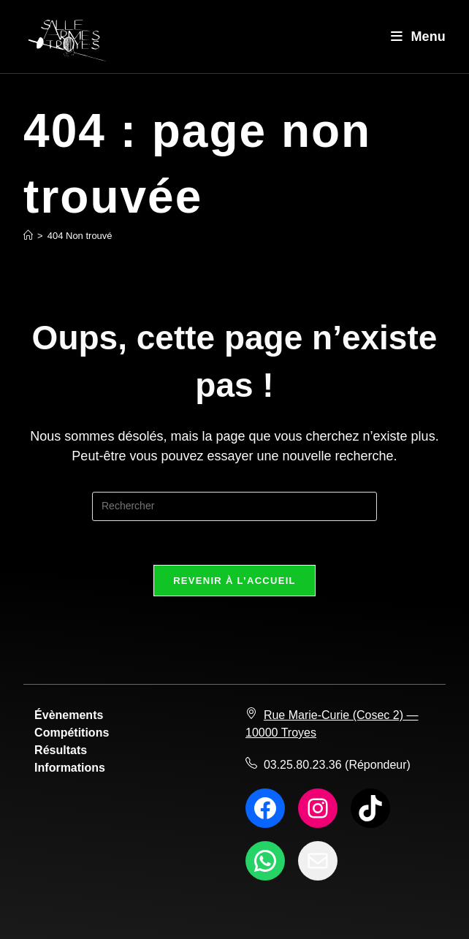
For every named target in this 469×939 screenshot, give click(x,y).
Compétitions (71, 732)
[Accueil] (28, 235)
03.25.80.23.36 (303, 765)
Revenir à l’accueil (234, 580)
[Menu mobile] (418, 36)
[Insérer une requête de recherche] (234, 506)
